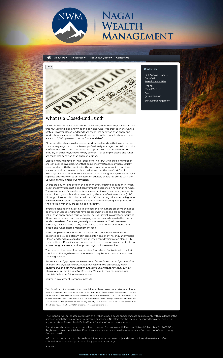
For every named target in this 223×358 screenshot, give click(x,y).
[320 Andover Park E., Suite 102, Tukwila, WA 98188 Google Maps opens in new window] (159, 78)
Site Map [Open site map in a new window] (50, 346)
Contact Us (122, 57)
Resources (77, 57)
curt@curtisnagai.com (157, 100)
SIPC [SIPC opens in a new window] (168, 327)
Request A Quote (100, 57)
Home (49, 58)
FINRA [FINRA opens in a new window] (161, 327)
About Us (59, 57)
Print (49, 66)
